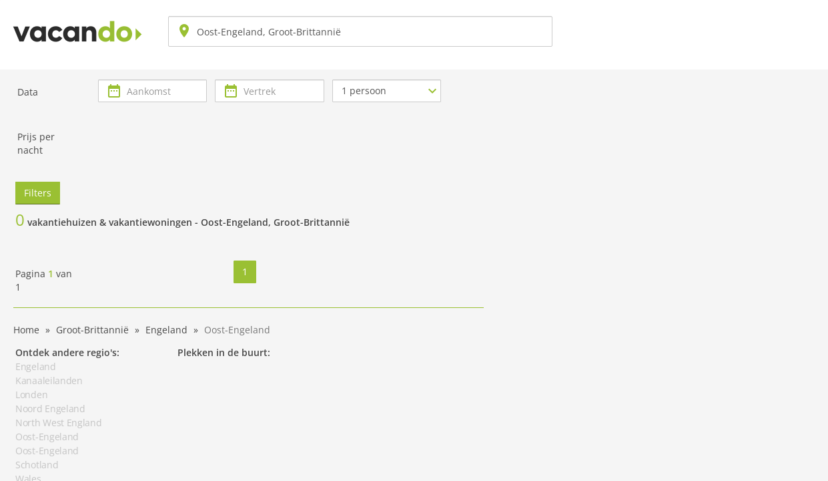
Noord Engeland (50, 408)
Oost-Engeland (47, 436)
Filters (37, 192)
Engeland (35, 366)
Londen (31, 394)
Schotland (36, 464)
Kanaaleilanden (49, 380)
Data (27, 92)
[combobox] (360, 31)
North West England (58, 422)
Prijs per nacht (36, 143)
